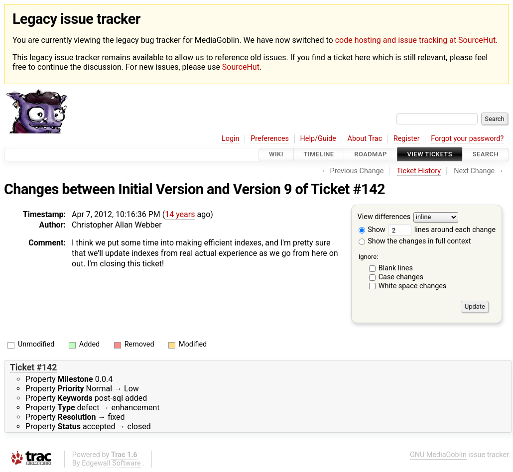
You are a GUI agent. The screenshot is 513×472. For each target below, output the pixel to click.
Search (486, 154)
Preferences (270, 138)
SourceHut (240, 67)
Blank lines (396, 268)
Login (231, 138)
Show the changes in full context (415, 241)
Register (406, 138)
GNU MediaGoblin (438, 455)
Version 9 (262, 189)
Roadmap (370, 154)
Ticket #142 (348, 189)
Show (372, 230)
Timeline (319, 154)
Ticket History (419, 171)
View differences (384, 217)
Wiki (276, 154)
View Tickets (429, 154)
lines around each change (442, 230)
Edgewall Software (111, 463)
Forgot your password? (467, 138)
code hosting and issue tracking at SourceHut (415, 40)
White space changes (413, 286)
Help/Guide (318, 138)
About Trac (365, 138)
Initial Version (160, 189)
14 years (180, 214)
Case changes (401, 277)
